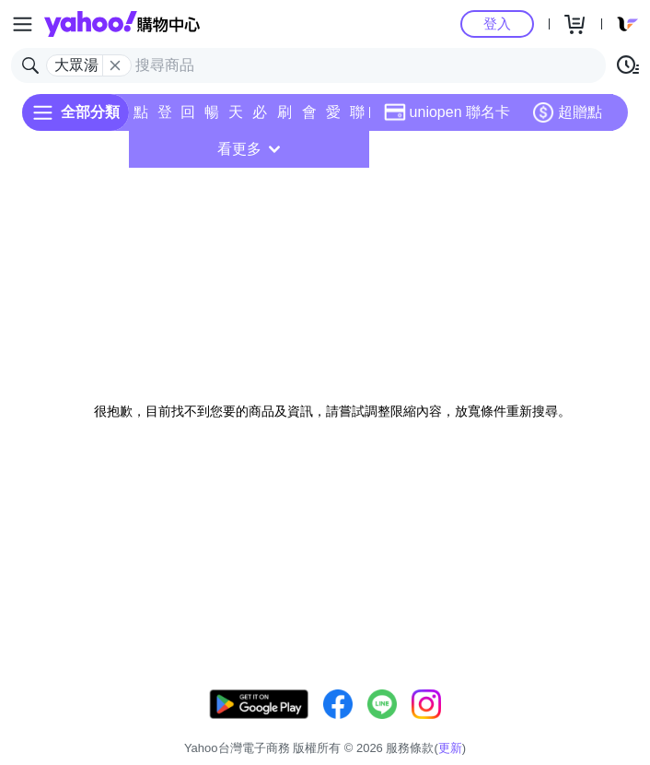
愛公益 (333, 117)
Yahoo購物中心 (122, 24)
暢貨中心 (211, 117)
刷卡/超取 (284, 117)
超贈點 (567, 112)
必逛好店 (259, 117)
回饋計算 (187, 117)
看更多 (248, 149)
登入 (497, 23)
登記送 (164, 117)
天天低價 (235, 117)
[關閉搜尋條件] (115, 65)
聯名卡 (357, 117)
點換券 (140, 117)
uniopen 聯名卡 (447, 112)
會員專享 (309, 117)
